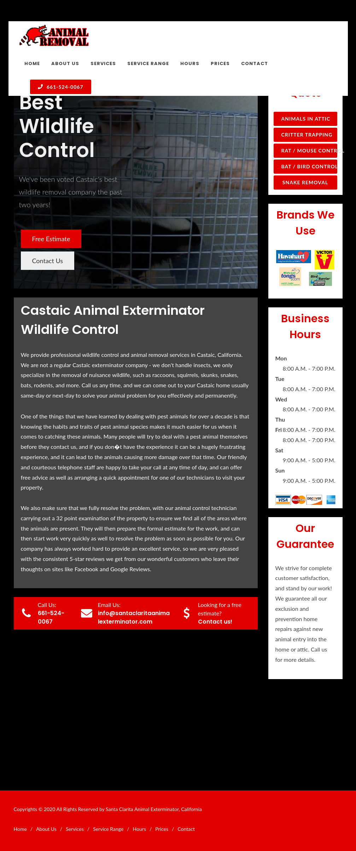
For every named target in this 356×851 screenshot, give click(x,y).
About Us (46, 829)
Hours (139, 829)
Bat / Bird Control (309, 166)
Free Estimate (51, 239)
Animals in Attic (306, 119)
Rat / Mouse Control (309, 150)
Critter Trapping (307, 135)
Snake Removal (305, 182)
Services (75, 829)
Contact (186, 829)
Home (20, 829)
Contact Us (47, 261)
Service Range (108, 829)
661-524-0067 (60, 86)
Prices (161, 829)
